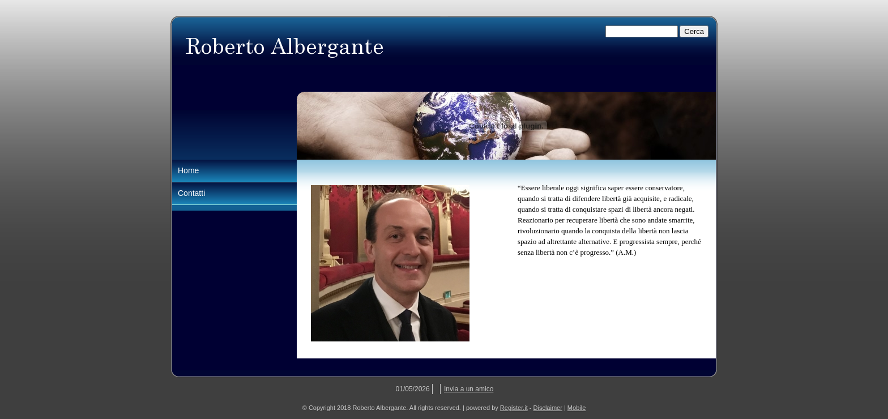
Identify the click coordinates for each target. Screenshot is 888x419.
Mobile (576, 407)
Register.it (514, 407)
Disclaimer (547, 407)
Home (188, 170)
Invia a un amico (468, 389)
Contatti (191, 193)
